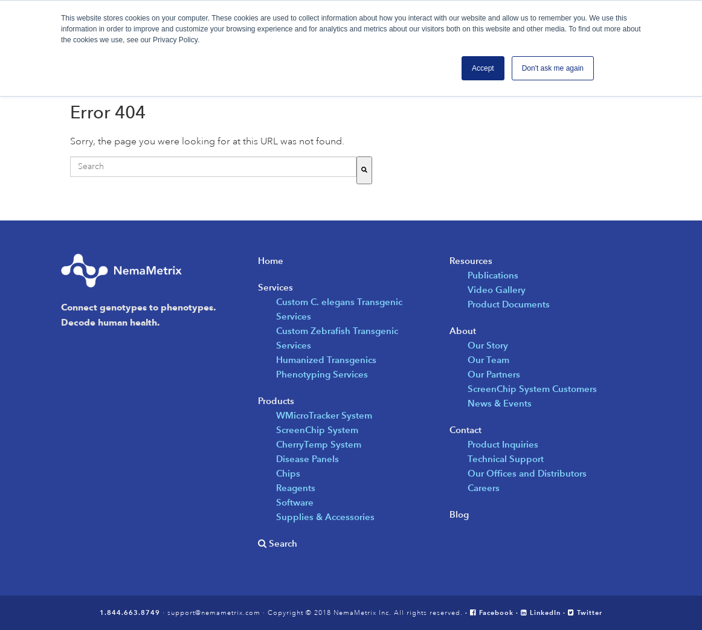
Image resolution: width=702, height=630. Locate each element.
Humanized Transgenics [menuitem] (326, 359)
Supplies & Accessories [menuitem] (325, 516)
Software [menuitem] (295, 502)
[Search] (364, 170)
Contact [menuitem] (465, 430)
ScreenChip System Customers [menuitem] (532, 388)
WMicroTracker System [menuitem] (324, 415)
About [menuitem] (462, 330)
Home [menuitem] (270, 260)
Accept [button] (483, 68)
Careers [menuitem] (484, 487)
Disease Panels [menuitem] (307, 458)
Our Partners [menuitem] (494, 374)
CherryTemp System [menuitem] (318, 444)
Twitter (585, 612)
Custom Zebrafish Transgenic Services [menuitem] (337, 338)
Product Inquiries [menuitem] (503, 444)
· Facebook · (493, 612)
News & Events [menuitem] (500, 403)
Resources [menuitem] (470, 260)
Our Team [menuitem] (488, 359)
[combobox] (213, 166)
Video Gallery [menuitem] (497, 289)
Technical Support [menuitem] (506, 458)
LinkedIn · (544, 612)
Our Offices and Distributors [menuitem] (527, 473)
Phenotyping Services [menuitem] (322, 374)
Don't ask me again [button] (553, 68)
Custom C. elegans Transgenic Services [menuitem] (339, 309)
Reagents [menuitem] (295, 487)
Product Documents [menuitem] (509, 304)
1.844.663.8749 (130, 612)
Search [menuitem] (281, 543)
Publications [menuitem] (493, 275)
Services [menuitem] (275, 287)
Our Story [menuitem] (488, 345)
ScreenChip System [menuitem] (317, 430)
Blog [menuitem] (459, 514)
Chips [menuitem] (288, 473)
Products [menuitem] (276, 401)
